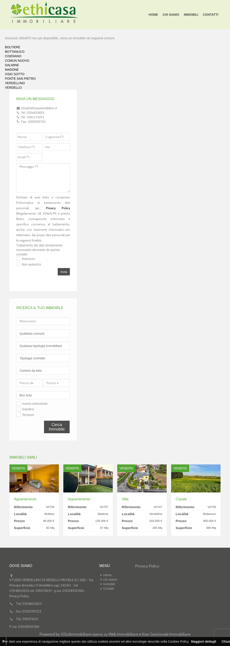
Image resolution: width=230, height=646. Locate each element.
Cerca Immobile (57, 426)
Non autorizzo (31, 264)
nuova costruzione (35, 403)
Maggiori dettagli (203, 641)
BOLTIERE (12, 47)
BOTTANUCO (14, 51)
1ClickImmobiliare (76, 634)
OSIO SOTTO (14, 74)
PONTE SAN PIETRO (20, 78)
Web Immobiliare (123, 634)
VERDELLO (13, 87)
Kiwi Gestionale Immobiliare (166, 634)
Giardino (28, 409)
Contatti (210, 14)
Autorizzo (28, 259)
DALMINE (12, 65)
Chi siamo (171, 14)
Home (153, 14)
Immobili (191, 14)
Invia (63, 272)
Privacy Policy (58, 208)
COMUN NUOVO (17, 60)
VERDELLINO (15, 83)
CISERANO (13, 56)
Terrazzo (28, 415)
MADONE (12, 69)
